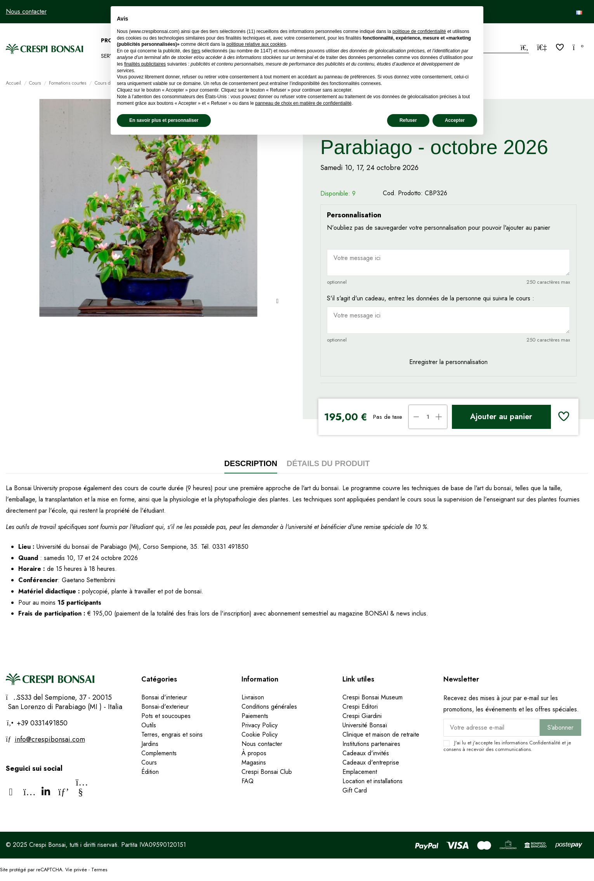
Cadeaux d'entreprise (370, 762)
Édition (150, 771)
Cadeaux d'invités (365, 753)
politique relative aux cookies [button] (256, 44)
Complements (159, 753)
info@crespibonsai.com (50, 739)
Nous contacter (26, 11)
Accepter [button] (455, 120)
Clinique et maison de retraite (380, 734)
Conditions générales (269, 706)
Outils (148, 725)
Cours (149, 762)
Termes (99, 869)
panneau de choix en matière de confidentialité (303, 103)
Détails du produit (328, 463)
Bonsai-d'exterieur (165, 706)
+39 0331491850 (41, 723)
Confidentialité (544, 742)
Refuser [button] (408, 120)
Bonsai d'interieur (164, 697)
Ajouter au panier (501, 416)
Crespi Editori (360, 706)
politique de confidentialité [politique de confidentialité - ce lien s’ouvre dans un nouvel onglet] (419, 31)
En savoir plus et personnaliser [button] (163, 120)
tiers (195, 51)
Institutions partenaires (371, 743)
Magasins (253, 762)
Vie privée (76, 869)
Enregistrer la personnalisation (448, 361)
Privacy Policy (259, 725)
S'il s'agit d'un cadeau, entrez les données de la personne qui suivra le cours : (430, 298)
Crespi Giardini (362, 715)
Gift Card (354, 790)
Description (251, 463)
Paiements (254, 715)
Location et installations (372, 781)
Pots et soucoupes (166, 715)
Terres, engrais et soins (172, 734)
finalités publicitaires (145, 64)
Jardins (149, 743)
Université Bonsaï (364, 725)
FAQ (247, 781)
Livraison (252, 697)
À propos (253, 753)
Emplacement (359, 771)
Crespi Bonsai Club (266, 771)
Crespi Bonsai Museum (372, 697)
